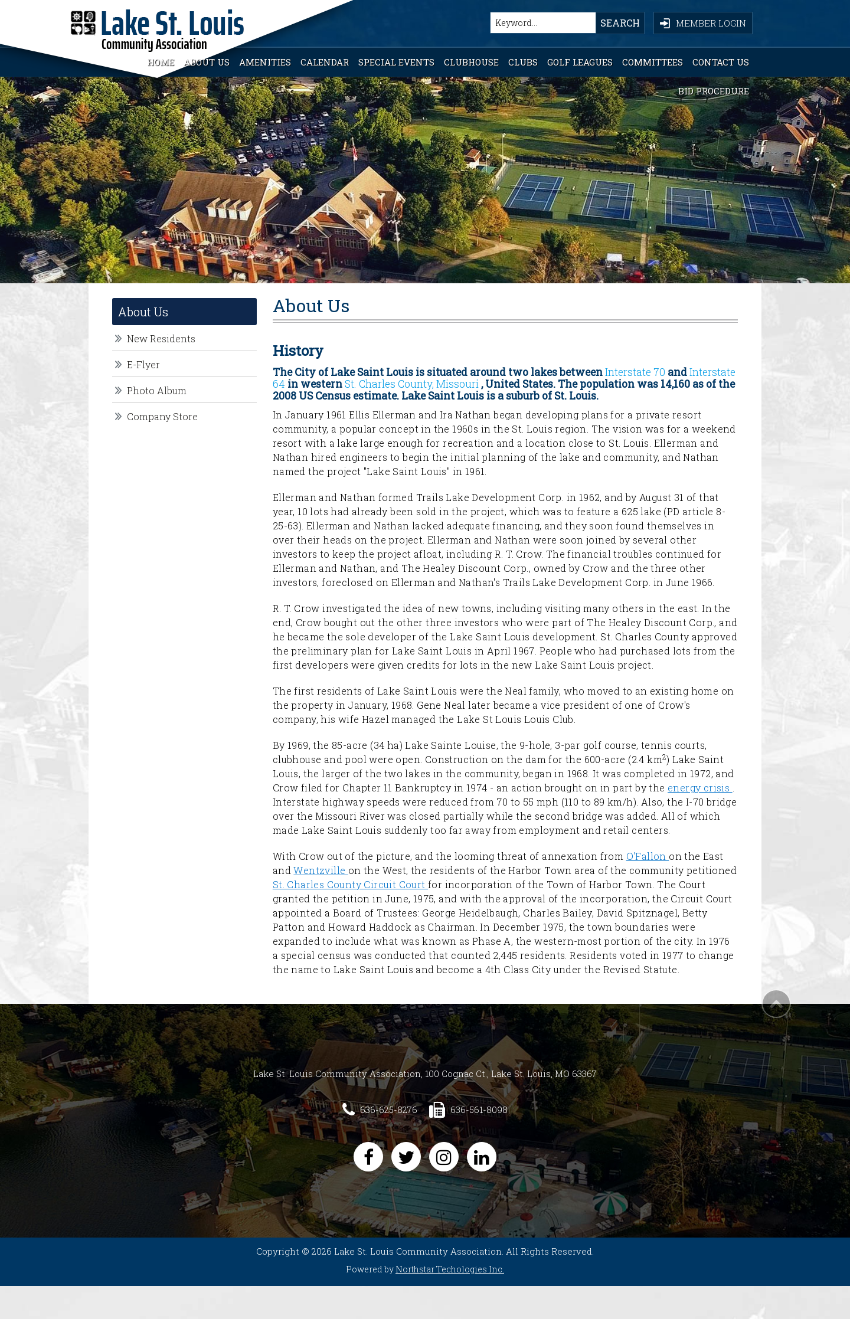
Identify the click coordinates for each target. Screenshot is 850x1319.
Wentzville (320, 870)
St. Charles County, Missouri (412, 384)
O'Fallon (647, 856)
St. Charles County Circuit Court (350, 884)
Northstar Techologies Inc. (449, 1269)
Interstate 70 (636, 372)
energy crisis (700, 787)
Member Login (703, 23)
